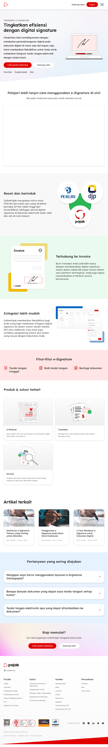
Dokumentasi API (61, 712)
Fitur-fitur (8, 72)
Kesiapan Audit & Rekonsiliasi (40, 696)
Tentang (84, 686)
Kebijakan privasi (23, 738)
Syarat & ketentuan (10, 738)
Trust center (85, 694)
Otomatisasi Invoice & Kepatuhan (38, 687)
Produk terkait (21, 72)
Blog (57, 690)
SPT (5, 704)
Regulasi (58, 704)
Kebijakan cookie (36, 738)
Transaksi (7, 690)
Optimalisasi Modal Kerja (38, 699)
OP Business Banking (37, 703)
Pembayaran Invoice (11, 697)
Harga (6, 686)
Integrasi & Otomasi (11, 708)
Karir (83, 690)
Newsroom (59, 701)
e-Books (58, 694)
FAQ (32, 72)
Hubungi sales (78, 4)
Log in (92, 4)
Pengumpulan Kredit (37, 692)
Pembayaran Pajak (10, 694)
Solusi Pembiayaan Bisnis (13, 701)
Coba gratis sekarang (17, 65)
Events (57, 697)
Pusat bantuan (60, 708)
